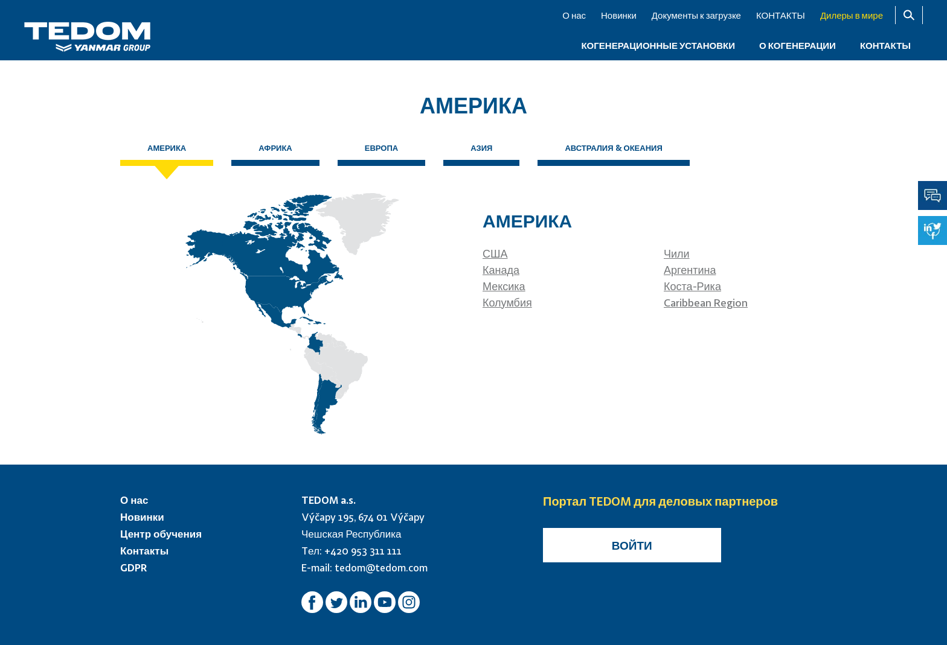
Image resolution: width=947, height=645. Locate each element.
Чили (677, 253)
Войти (632, 545)
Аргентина (690, 269)
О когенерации (797, 45)
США (495, 253)
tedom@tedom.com (381, 567)
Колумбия (507, 302)
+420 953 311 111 (363, 550)
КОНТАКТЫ (780, 15)
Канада (501, 269)
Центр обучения (161, 533)
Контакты (144, 550)
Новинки (619, 15)
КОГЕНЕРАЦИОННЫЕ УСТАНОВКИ (658, 45)
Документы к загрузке (696, 15)
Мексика (504, 286)
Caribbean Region (706, 302)
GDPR (133, 567)
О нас (574, 15)
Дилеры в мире (851, 15)
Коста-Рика (692, 286)
